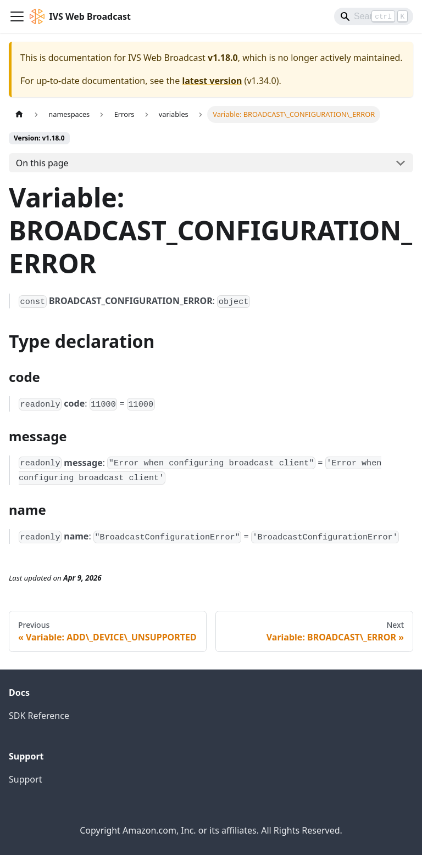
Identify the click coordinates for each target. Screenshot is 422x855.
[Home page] (19, 114)
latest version (212, 81)
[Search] (373, 16)
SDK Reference (39, 716)
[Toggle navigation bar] (17, 16)
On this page (42, 163)
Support (25, 779)
